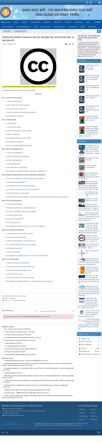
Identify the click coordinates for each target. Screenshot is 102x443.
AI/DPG (83, 26)
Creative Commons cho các (15, 233)
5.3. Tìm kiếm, (10, 244)
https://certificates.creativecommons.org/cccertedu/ (21, 90)
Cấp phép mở (57, 22)
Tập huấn (24, 22)
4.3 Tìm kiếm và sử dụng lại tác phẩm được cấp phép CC (23, 189)
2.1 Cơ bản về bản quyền (13, 127)
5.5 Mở (8, 222)
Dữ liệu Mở (68, 22)
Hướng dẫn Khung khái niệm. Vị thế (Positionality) (92, 67)
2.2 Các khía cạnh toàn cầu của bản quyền (18, 130)
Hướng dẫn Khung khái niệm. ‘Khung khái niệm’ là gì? (93, 87)
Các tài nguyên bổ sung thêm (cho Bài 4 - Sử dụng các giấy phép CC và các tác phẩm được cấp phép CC (37, 197)
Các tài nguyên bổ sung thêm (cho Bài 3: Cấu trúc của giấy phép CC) (26, 171)
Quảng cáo (94, 416)
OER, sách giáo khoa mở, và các (18, 208)
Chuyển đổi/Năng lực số (23, 26)
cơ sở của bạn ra (15, 222)
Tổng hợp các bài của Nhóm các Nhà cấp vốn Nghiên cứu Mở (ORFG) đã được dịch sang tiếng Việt (89, 261)
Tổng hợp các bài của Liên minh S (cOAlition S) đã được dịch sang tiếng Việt (92, 270)
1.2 (7, 108)
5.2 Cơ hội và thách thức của (14, 270)
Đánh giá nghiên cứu (59, 26)
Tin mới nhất (81, 61)
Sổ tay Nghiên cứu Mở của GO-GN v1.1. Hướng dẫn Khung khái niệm (92, 108)
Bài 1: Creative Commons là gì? (13, 329)
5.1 (7, 208)
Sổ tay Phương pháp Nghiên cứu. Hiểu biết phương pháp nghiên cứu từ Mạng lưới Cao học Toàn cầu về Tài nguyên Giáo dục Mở (88, 131)
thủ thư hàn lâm (28, 233)
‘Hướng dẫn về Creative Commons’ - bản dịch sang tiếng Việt (22, 360)
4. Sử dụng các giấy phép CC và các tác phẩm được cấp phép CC (25, 178)
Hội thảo (16, 22)
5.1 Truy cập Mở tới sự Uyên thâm (16, 237)
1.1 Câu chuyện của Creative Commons (15, 332)
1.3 (7, 112)
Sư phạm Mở (92, 26)
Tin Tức (93, 409)
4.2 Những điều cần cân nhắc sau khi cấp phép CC (21, 186)
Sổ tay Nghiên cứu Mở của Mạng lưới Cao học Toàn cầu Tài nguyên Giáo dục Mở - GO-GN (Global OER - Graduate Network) (89, 150)
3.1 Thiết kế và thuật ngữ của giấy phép (17, 156)
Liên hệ (93, 412)
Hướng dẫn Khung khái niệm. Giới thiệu (92, 96)
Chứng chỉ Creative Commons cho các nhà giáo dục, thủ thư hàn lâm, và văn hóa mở (92, 238)
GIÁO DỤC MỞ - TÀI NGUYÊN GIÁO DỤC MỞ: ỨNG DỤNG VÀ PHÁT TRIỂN (89, 38)
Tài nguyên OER (35, 22)
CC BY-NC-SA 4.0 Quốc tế (80, 423)
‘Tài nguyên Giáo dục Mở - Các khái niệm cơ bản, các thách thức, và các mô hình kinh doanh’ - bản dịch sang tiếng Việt (39, 368)
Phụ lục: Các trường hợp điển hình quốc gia (19, 145)
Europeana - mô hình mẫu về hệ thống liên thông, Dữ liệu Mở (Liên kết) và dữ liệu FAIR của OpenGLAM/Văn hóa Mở (88, 279)
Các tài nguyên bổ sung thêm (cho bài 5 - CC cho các (22, 226)
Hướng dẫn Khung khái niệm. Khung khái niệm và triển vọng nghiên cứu (92, 78)
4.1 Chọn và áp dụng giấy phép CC (16, 182)
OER (20, 215)
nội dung (31, 277)
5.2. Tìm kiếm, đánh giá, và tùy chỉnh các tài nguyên (21, 211)
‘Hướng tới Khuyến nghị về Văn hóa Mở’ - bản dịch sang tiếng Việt (23, 390)
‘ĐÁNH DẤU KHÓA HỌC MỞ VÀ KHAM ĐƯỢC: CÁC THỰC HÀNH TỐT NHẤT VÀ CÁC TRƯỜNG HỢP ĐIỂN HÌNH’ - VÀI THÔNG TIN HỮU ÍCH (88, 303)
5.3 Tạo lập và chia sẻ (12, 215)
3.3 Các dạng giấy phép (13, 164)
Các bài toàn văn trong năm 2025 (92, 159)
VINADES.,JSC (65, 425)
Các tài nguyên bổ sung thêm (14, 116)
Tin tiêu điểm (82, 141)
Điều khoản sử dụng (76, 425)
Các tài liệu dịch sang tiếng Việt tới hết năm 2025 (92, 194)
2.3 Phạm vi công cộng (12, 134)
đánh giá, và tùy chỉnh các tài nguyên (25, 244)
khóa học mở (32, 208)
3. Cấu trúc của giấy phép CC (14, 153)
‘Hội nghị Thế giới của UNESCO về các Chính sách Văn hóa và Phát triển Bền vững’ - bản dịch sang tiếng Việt (36, 385)
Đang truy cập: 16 (14, 423)
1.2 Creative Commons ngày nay (13, 334)
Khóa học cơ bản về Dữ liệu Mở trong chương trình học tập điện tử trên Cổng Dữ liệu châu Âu (89, 313)
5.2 (7, 241)
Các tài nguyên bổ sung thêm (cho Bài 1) (16, 340)
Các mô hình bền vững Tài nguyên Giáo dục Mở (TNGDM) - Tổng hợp (88, 246)
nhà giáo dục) (42, 226)
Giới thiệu (82, 409)
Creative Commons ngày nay (16, 108)
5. (6, 233)
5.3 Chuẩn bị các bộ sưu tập (14, 274)
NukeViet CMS (44, 425)
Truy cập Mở (47, 22)
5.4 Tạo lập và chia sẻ (12, 248)
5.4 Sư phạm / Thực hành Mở (14, 219)
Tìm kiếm (81, 419)
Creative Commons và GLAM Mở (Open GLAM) (22, 112)
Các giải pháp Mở (9, 373)
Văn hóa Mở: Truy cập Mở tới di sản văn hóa (21, 266)
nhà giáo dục (18, 204)
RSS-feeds (94, 419)
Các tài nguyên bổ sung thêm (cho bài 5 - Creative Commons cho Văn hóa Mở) (29, 281)
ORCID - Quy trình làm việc (92, 251)
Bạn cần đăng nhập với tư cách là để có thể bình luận (27, 316)
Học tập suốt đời (45, 26)
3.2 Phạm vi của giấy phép (14, 160)
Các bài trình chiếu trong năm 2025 (91, 166)
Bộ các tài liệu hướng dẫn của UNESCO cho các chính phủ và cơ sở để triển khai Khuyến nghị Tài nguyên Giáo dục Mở (88, 216)
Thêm (87, 22)
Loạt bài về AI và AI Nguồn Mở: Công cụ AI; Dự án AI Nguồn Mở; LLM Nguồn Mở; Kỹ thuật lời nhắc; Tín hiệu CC (88, 207)
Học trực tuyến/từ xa (7, 26)
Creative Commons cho (14, 263)
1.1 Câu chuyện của (12, 105)
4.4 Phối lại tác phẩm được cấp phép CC (18, 193)
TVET (35, 26)
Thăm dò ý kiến (83, 416)
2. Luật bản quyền (11, 123)
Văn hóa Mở (25, 263)
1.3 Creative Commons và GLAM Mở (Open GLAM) (19, 337)
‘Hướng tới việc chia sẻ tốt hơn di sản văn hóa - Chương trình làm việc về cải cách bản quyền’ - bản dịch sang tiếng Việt (39, 380)
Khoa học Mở (78, 22)
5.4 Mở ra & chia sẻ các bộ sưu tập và (17, 277)
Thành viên (82, 412)
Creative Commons (23, 105)
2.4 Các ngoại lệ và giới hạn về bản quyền (18, 138)
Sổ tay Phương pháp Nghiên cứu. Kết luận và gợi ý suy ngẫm (93, 118)
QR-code (4, 423)
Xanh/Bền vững (73, 26)
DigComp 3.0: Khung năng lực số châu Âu (92, 199)
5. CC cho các (10, 204)
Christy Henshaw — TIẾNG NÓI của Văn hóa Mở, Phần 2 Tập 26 (22, 393)
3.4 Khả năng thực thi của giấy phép (16, 167)
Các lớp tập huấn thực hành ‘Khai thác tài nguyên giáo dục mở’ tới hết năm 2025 (89, 176)
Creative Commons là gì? (14, 101)
